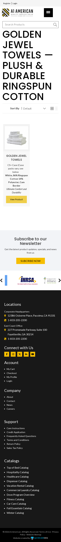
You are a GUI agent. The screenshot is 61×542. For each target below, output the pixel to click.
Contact (11, 401)
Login (15, 3)
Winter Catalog (15, 512)
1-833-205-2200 (17, 320)
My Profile (12, 377)
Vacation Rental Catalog (20, 485)
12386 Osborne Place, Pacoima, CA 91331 (31, 315)
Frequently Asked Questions (21, 436)
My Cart (11, 369)
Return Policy (13, 443)
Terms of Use (45, 532)
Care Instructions (16, 428)
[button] (1, 280)
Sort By (14, 108)
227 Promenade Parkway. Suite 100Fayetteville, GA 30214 (27, 332)
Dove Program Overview (20, 494)
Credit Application (16, 432)
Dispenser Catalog (17, 481)
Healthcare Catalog (18, 476)
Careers (11, 408)
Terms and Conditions (18, 440)
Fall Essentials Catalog (19, 508)
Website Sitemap (34, 534)
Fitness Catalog (15, 499)
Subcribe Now (31, 260)
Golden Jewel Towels (16, 158)
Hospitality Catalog (18, 472)
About (10, 396)
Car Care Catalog (16, 503)
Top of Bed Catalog (17, 467)
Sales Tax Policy (15, 448)
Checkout (12, 373)
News (10, 404)
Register (7, 3)
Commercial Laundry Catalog (23, 490)
